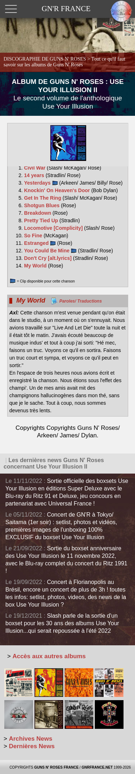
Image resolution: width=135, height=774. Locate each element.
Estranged (40, 243)
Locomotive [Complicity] (54, 228)
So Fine (33, 235)
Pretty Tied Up (42, 220)
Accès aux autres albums (49, 656)
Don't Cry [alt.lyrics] (48, 258)
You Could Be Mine (50, 250)
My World (36, 266)
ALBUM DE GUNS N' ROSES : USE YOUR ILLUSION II (68, 94)
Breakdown (38, 213)
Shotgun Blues (42, 205)
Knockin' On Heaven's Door (57, 190)
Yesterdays (41, 183)
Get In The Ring (43, 198)
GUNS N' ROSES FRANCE (56, 767)
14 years (35, 175)
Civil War (35, 168)
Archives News (30, 738)
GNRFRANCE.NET (97, 767)
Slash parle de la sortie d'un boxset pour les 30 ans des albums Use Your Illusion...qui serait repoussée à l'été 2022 (62, 623)
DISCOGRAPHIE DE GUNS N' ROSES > (64, 61)
